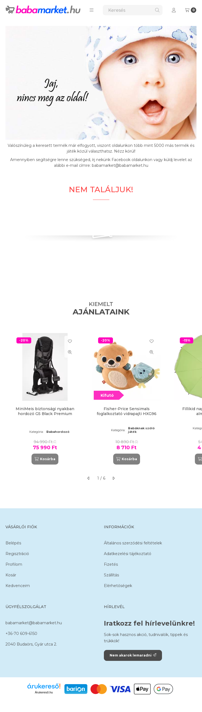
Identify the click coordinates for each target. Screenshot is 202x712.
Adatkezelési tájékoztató (127, 553)
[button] (91, 10)
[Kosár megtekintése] (191, 10)
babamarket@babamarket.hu (33, 622)
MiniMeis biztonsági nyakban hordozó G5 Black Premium (45, 411)
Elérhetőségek (118, 585)
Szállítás (111, 575)
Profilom (13, 564)
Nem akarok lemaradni (133, 655)
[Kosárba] (45, 459)
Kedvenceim (17, 585)
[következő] (113, 478)
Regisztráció (17, 553)
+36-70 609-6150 (21, 633)
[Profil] (173, 10)
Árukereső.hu (44, 692)
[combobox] (133, 10)
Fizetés (111, 564)
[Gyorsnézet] (69, 352)
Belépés (13, 543)
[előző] (88, 478)
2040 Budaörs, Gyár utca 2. (31, 644)
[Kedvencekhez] (69, 341)
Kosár (10, 575)
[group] (101, 399)
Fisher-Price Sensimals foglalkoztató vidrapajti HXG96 (127, 411)
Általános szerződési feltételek (133, 543)
